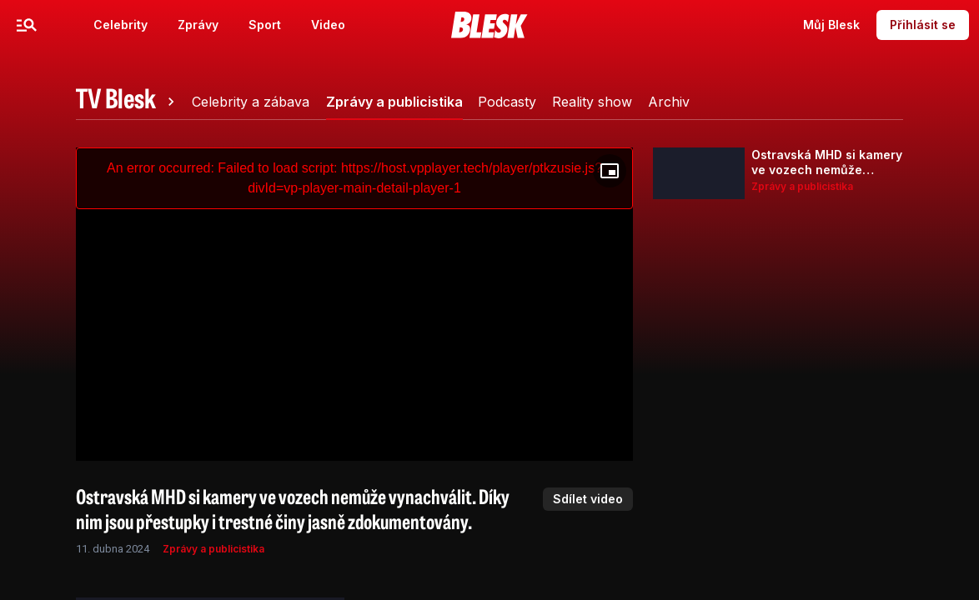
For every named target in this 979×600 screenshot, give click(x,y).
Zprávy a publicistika (213, 548)
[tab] (127, 101)
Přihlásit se (923, 25)
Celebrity (120, 25)
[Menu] (26, 25)
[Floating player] (609, 171)
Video (328, 25)
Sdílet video (588, 499)
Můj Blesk (831, 25)
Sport (265, 25)
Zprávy (198, 25)
